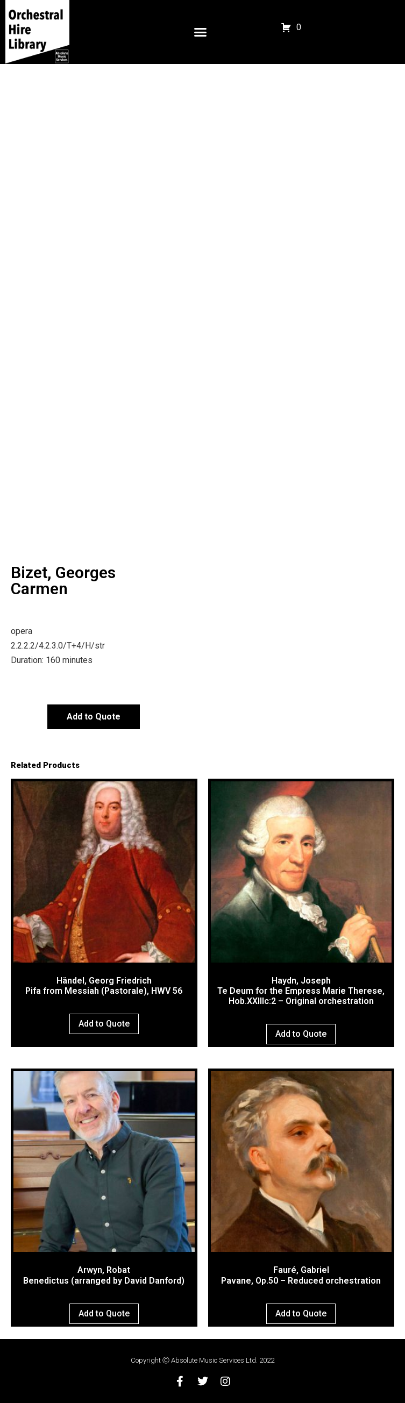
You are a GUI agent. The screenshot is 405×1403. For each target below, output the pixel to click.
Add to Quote (93, 716)
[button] (200, 32)
